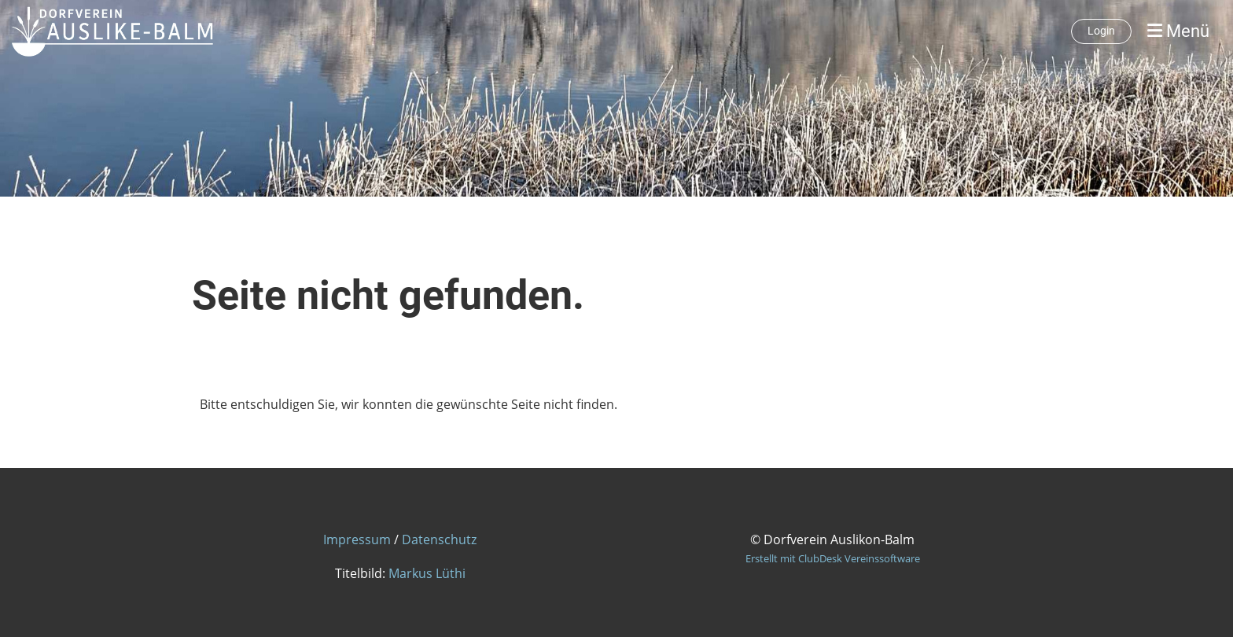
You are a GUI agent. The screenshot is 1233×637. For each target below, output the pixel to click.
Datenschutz (439, 539)
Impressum (357, 539)
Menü (1178, 31)
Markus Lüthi (427, 573)
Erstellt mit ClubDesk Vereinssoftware (832, 558)
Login (1101, 30)
